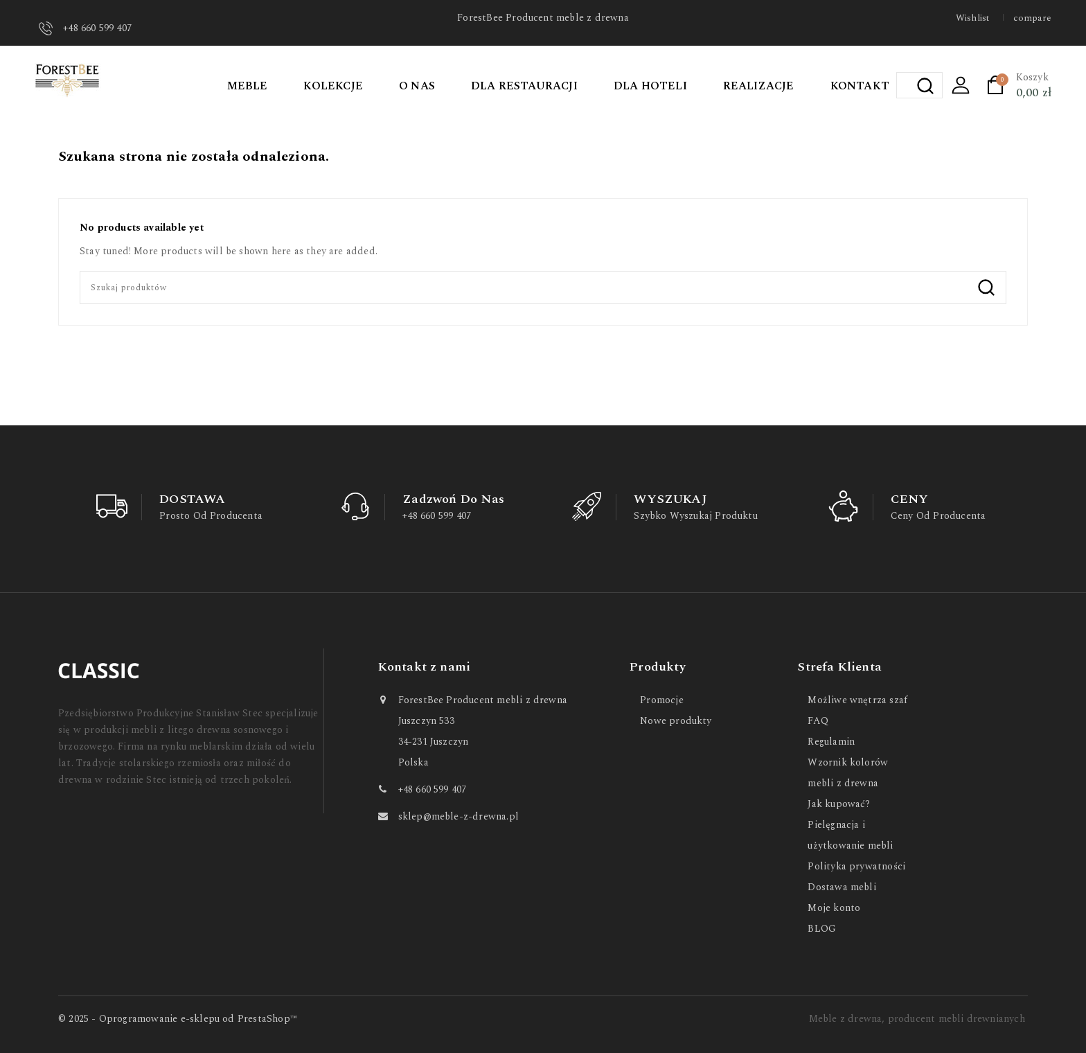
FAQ (818, 721)
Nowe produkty (675, 721)
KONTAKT (859, 86)
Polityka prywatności (856, 866)
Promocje (662, 700)
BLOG (822, 928)
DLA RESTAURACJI (524, 86)
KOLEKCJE (333, 86)
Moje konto (834, 908)
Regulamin (831, 741)
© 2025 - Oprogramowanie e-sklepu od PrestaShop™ (177, 1018)
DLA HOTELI (650, 86)
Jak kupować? (839, 804)
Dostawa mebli (841, 887)
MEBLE (247, 86)
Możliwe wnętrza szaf (857, 700)
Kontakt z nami (424, 666)
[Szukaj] (543, 287)
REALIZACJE (758, 86)
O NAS (417, 86)
